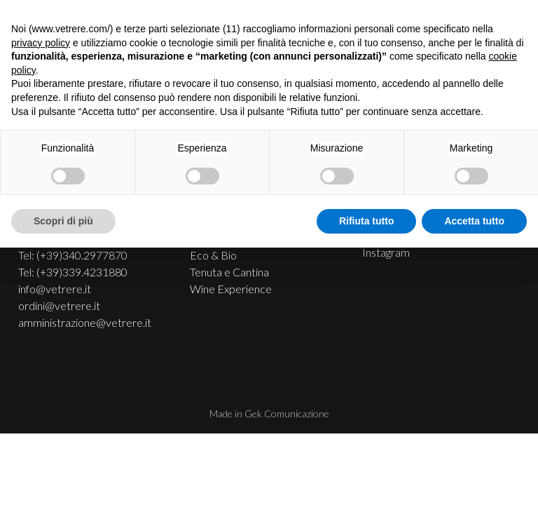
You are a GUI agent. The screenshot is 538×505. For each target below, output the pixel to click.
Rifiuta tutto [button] (366, 221)
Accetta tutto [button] (474, 221)
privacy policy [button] (40, 42)
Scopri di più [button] (63, 221)
